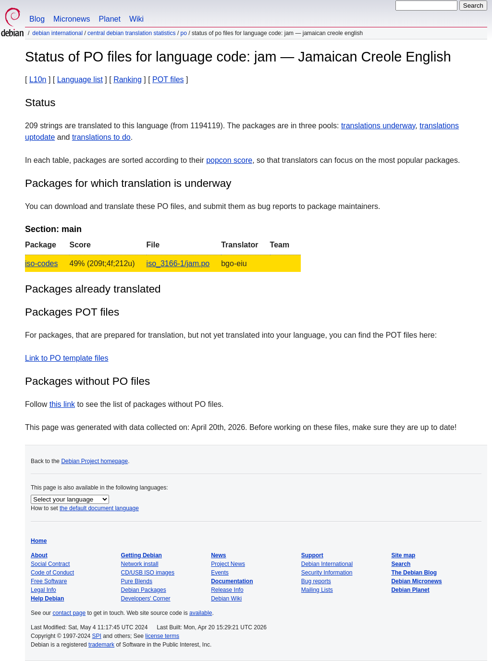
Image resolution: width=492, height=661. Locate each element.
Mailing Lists (317, 590)
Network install (140, 564)
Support (312, 555)
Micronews (71, 19)
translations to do (101, 137)
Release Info (227, 590)
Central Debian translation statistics (131, 33)
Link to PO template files (66, 358)
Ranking (127, 79)
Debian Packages (143, 590)
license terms (162, 636)
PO (184, 33)
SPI (96, 636)
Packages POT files (72, 312)
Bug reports (316, 581)
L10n (38, 79)
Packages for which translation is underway (128, 183)
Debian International (57, 33)
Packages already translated (93, 289)
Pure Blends (136, 581)
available (200, 613)
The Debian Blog (414, 572)
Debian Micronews (416, 581)
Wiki (136, 19)
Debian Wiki (226, 598)
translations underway (378, 126)
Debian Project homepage (94, 461)
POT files (168, 79)
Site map (403, 555)
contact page (69, 613)
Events (220, 572)
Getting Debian (141, 555)
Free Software (49, 581)
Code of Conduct (52, 572)
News (218, 555)
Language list (80, 79)
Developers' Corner (146, 598)
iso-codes (41, 263)
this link (62, 404)
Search (400, 564)
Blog (37, 19)
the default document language (99, 508)
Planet (110, 19)
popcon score (229, 160)
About (39, 555)
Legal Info (43, 590)
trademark (101, 644)
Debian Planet (410, 590)
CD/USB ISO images (147, 572)
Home (39, 541)
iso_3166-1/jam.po (178, 263)
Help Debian (47, 598)
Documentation (232, 581)
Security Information (327, 572)
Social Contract (50, 564)
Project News (228, 564)
